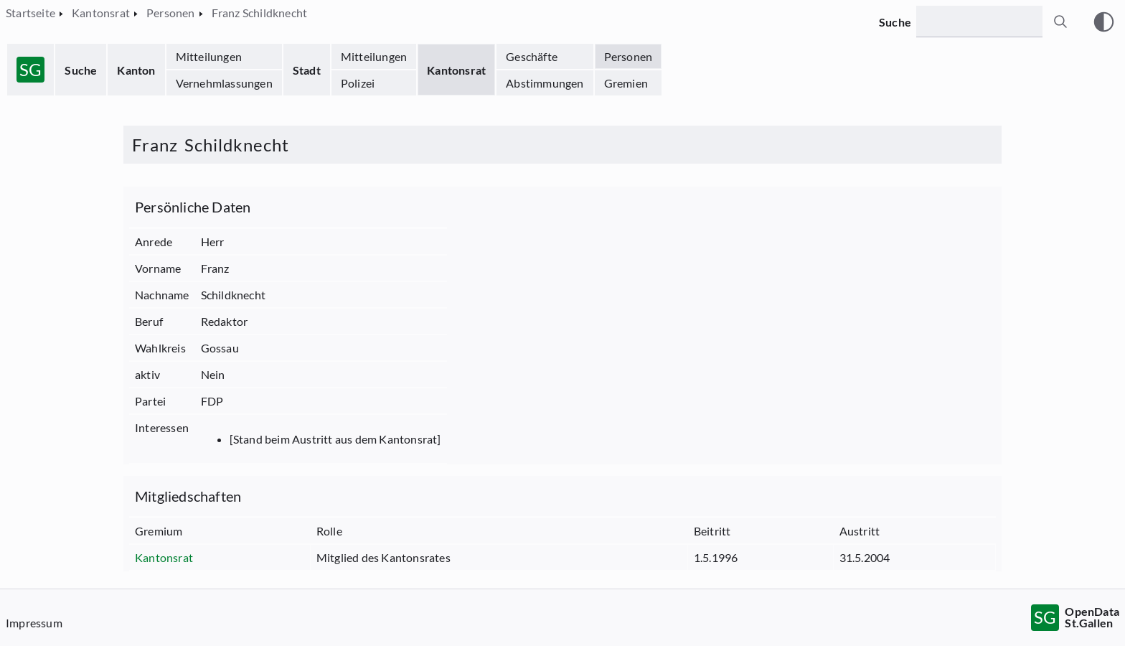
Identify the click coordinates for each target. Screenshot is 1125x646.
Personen (628, 56)
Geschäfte (531, 56)
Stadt (307, 70)
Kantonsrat (456, 70)
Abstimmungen (544, 83)
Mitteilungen (209, 56)
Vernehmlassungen (224, 83)
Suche (81, 70)
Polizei (358, 83)
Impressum (34, 622)
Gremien (626, 83)
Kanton (136, 70)
